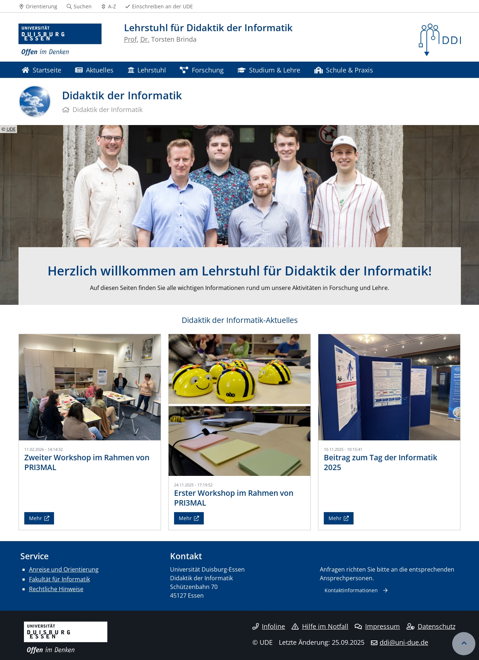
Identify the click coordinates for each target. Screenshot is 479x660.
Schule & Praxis (343, 69)
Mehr (35, 518)
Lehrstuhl (147, 69)
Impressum (377, 626)
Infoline (268, 626)
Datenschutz (430, 626)
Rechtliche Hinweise (56, 589)
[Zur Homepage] (60, 40)
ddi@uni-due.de (404, 642)
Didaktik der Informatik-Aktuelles (240, 320)
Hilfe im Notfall (320, 626)
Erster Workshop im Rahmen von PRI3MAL (233, 498)
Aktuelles (94, 69)
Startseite (41, 69)
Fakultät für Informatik (59, 579)
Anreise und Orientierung (64, 569)
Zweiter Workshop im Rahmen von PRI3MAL (86, 462)
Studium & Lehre (269, 69)
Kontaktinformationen (351, 590)
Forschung (201, 69)
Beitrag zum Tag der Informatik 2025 (380, 462)
